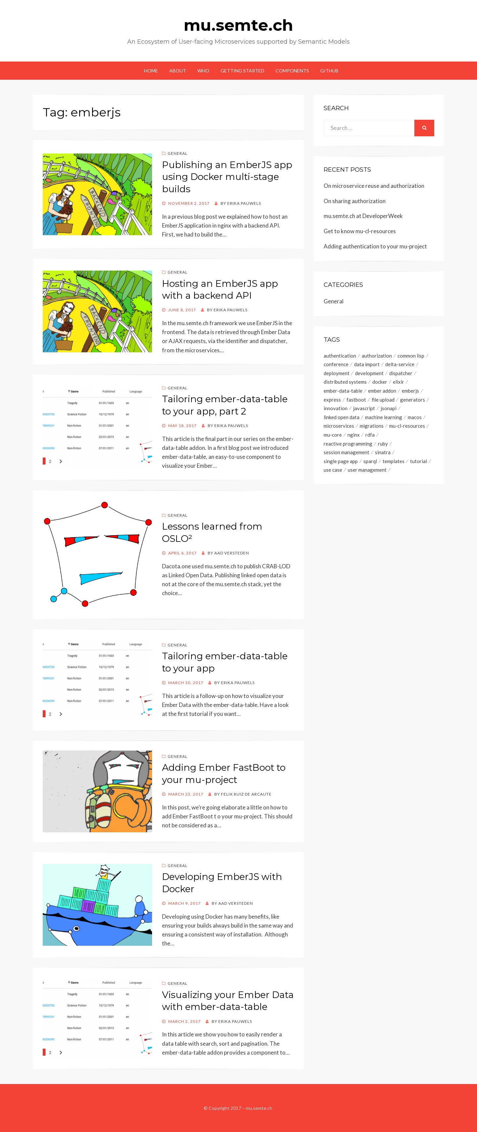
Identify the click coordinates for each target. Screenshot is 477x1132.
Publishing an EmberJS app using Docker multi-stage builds (227, 177)
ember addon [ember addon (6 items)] (382, 391)
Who (203, 70)
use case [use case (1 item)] (333, 472)
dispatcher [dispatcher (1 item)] (400, 373)
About (177, 70)
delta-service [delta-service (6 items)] (399, 365)
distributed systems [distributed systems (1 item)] (345, 382)
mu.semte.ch (238, 25)
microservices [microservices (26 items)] (339, 427)
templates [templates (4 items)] (393, 463)
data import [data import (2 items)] (367, 365)
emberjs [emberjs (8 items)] (410, 391)
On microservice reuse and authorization (374, 185)
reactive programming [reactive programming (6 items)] (348, 445)
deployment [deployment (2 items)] (336, 373)
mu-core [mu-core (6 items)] (333, 436)
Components (292, 70)
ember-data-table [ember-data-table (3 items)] (343, 391)
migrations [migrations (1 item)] (372, 427)
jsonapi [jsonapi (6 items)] (389, 409)
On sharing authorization (355, 200)
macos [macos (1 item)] (415, 418)
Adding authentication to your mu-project (375, 246)
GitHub (329, 70)
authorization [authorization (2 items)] (377, 356)
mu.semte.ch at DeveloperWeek (363, 215)
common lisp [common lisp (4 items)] (411, 356)
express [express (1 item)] (332, 400)
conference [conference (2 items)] (336, 365)
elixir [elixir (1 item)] (398, 382)
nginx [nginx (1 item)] (353, 436)
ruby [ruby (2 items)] (383, 445)
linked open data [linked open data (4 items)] (341, 418)
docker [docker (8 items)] (379, 382)
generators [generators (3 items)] (412, 400)
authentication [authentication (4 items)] (340, 356)
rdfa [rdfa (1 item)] (370, 436)
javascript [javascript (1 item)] (364, 409)
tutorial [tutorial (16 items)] (418, 463)
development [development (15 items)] (369, 373)
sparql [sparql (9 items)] (370, 463)
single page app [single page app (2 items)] (341, 463)
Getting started (242, 70)
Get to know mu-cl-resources (360, 231)
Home (151, 70)
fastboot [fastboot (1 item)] (356, 400)
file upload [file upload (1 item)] (383, 400)
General (177, 153)
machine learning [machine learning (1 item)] (383, 418)
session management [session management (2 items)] (346, 454)
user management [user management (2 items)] (367, 472)
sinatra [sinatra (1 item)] (383, 454)
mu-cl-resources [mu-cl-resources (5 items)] (407, 427)
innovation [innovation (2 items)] (335, 409)
